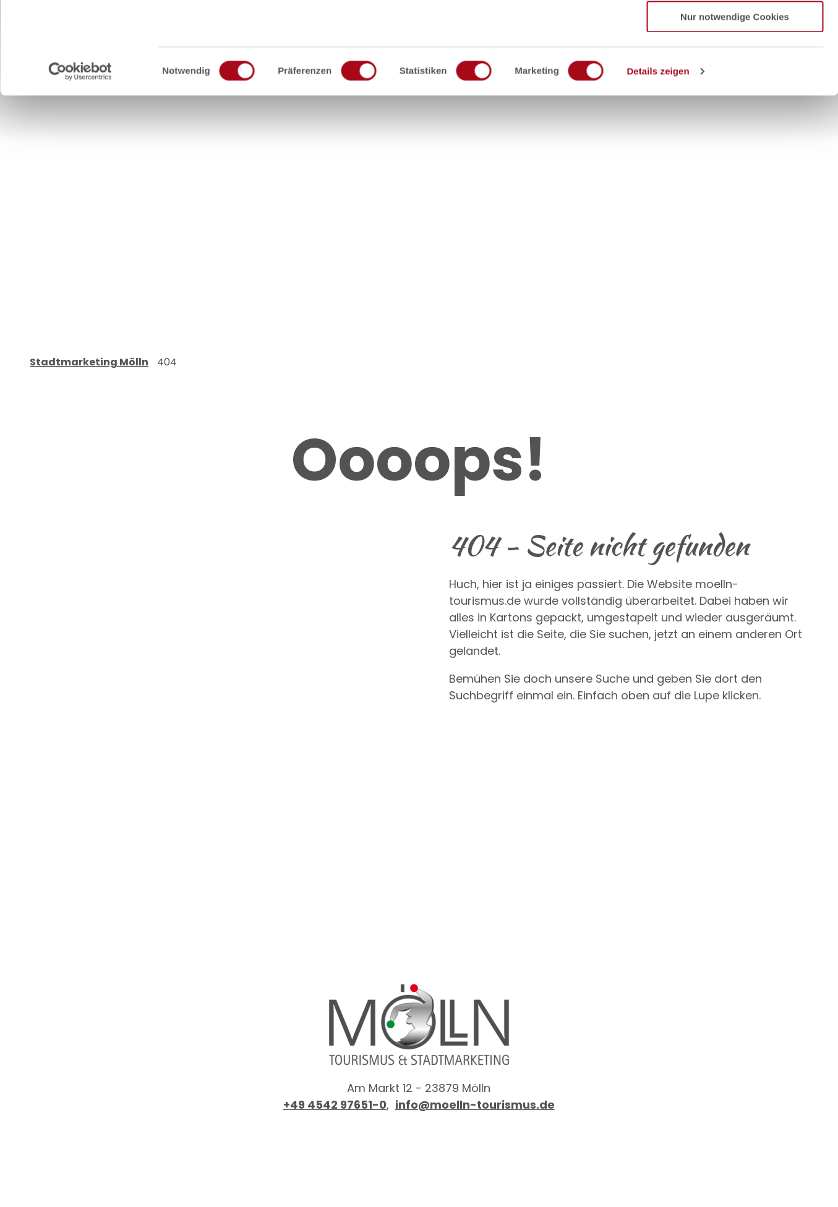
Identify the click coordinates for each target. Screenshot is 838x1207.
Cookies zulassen (735, 30)
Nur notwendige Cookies (734, 103)
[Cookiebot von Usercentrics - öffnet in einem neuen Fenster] (80, 157)
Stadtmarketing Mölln (89, 362)
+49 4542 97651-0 (335, 1104)
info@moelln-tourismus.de (475, 1104)
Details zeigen (657, 157)
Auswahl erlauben (734, 67)
